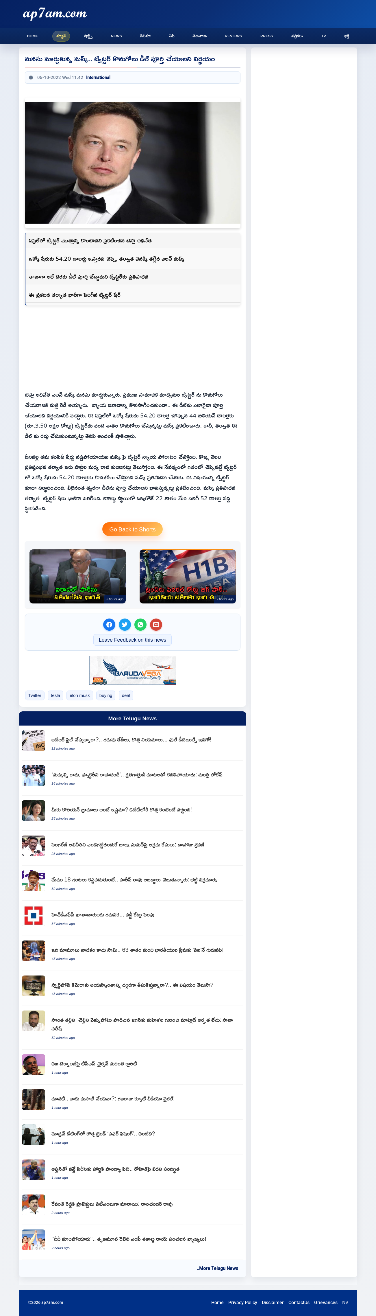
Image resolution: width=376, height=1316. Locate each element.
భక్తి (346, 36)
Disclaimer (273, 1302)
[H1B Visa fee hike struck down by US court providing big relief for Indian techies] (188, 576)
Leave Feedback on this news (132, 640)
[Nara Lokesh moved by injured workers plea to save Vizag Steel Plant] (132, 778)
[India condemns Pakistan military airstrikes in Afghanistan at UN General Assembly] (77, 576)
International (98, 77)
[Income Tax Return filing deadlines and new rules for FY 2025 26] (132, 743)
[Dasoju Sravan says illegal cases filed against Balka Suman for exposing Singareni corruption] (132, 848)
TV (323, 36)
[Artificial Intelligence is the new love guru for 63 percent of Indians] (132, 953)
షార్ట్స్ (88, 36)
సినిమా (145, 36)
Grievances (326, 1302)
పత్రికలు (297, 36)
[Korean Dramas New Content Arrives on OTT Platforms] (132, 813)
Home (32, 36)
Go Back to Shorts (132, 529)
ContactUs (299, 1302)
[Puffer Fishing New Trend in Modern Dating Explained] (132, 1137)
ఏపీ (171, 36)
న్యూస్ (61, 36)
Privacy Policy (242, 1302)
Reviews (233, 36)
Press (266, 36)
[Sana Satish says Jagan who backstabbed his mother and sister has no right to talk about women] (132, 1028)
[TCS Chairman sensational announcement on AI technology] (132, 1067)
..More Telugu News (217, 1268)
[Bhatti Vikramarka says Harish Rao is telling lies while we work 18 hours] (132, 883)
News (116, 36)
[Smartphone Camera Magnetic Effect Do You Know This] (132, 988)
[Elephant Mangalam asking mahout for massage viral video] (132, 1102)
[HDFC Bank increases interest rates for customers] (132, 918)
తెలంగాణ (199, 36)
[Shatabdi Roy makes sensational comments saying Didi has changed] (132, 1242)
